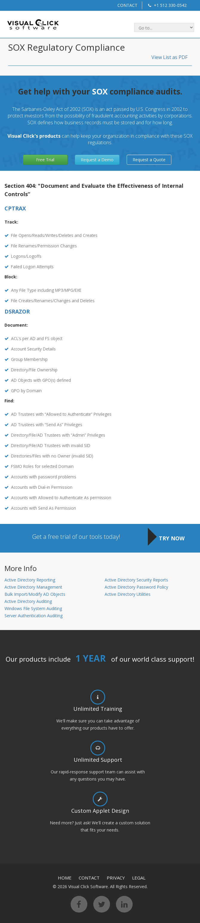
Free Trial (45, 159)
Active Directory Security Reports (136, 580)
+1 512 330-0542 (167, 5)
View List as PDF (169, 57)
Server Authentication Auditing (33, 615)
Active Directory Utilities (128, 594)
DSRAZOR (17, 311)
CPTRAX (15, 208)
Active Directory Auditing (28, 601)
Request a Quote (149, 159)
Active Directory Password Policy (136, 587)
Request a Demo (97, 159)
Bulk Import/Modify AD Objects (34, 594)
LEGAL (138, 878)
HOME (65, 878)
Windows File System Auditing (33, 608)
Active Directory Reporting (29, 580)
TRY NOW (172, 538)
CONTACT (127, 5)
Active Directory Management (33, 587)
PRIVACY (116, 878)
